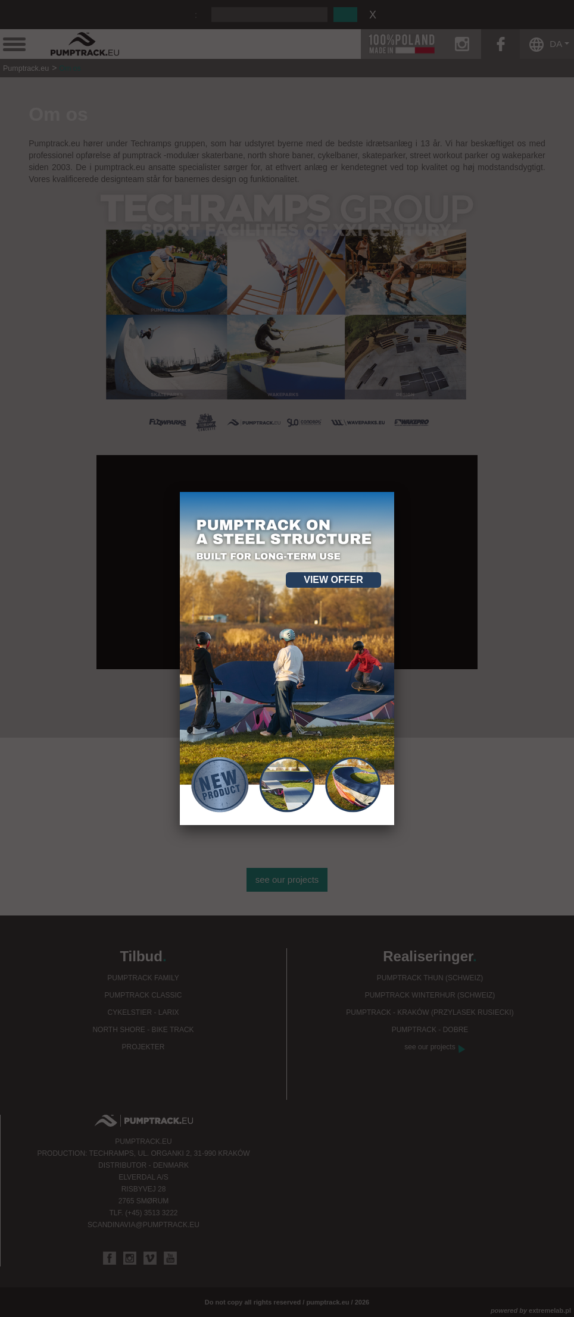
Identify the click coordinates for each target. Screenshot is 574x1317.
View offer (333, 580)
